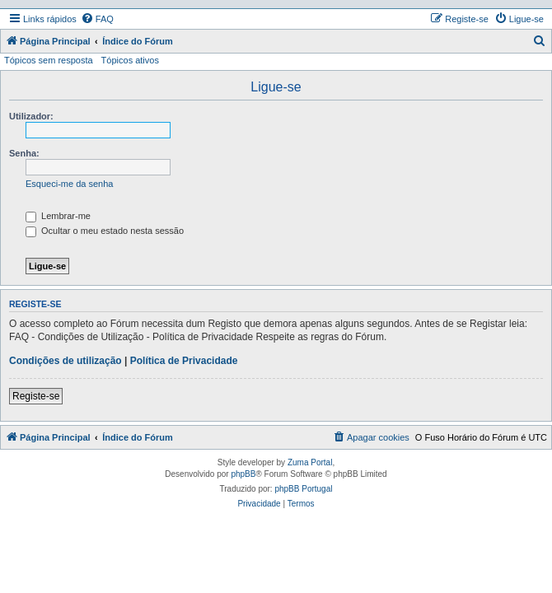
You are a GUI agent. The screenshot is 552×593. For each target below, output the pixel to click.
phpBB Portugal (303, 488)
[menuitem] (97, 19)
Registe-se (35, 396)
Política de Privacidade (184, 361)
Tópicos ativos (130, 60)
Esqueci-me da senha (69, 184)
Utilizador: (31, 116)
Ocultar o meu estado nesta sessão (105, 231)
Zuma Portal (310, 462)
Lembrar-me (58, 216)
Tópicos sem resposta (48, 60)
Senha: (24, 153)
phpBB (243, 474)
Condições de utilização (65, 361)
